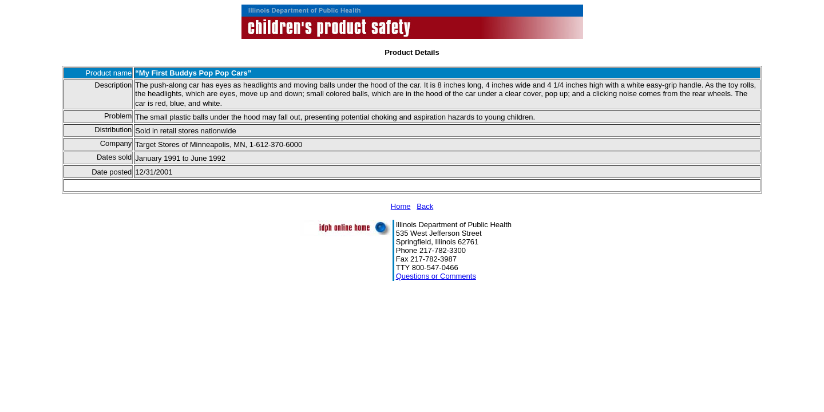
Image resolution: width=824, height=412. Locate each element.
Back (425, 206)
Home (401, 206)
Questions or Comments (436, 276)
